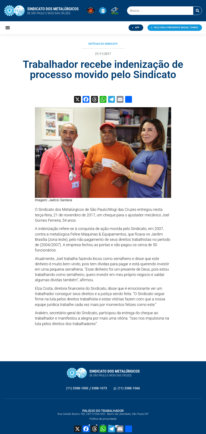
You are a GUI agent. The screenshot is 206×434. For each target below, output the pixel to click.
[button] (7, 27)
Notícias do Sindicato (103, 43)
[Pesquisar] (197, 11)
